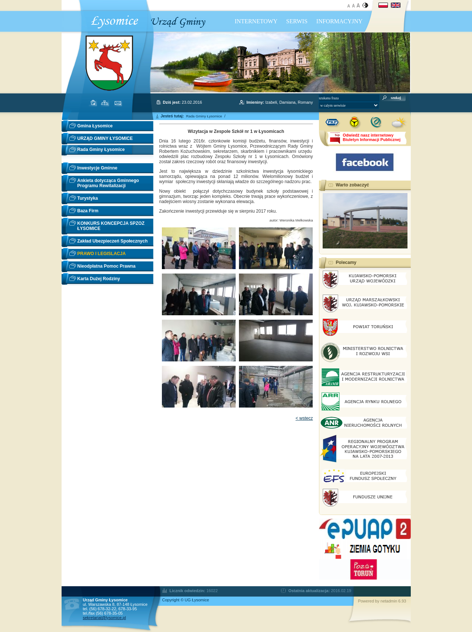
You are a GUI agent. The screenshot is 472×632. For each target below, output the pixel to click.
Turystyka (87, 198)
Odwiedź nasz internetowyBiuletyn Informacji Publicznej (371, 137)
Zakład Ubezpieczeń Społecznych (112, 241)
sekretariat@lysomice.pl (104, 617)
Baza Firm (87, 210)
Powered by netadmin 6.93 (382, 601)
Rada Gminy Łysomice (101, 149)
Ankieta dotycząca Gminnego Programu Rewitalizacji (108, 183)
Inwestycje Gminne (97, 168)
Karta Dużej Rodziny (98, 278)
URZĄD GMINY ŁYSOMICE (105, 138)
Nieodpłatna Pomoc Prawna (106, 266)
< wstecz (304, 418)
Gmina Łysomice (95, 125)
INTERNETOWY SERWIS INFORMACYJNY (299, 21)
